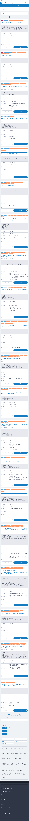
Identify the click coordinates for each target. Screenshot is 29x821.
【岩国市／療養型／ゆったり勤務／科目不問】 (11, 22)
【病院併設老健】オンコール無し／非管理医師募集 (12, 613)
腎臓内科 (21, 753)
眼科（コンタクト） (5, 763)
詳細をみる (20, 47)
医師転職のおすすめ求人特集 (11, 807)
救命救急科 (24, 764)
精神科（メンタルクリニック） (20, 763)
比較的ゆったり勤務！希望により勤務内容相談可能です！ (14, 461)
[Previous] (1, 5)
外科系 (3, 755)
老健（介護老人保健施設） (21, 773)
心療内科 (3, 753)
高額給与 (14, 774)
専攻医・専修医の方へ (3, 807)
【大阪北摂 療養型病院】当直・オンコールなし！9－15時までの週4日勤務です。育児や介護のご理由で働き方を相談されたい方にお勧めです (14, 572)
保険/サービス (3, 794)
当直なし (3, 741)
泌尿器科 (8, 764)
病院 (16, 741)
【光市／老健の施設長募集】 (7, 55)
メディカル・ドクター (5, 773)
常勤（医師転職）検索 (6, 785)
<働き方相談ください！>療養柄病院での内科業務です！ (14, 493)
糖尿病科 (16, 753)
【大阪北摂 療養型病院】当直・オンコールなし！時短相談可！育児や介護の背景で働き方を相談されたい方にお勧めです (14, 530)
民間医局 (2, 1)
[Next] (27, 5)
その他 (25, 753)
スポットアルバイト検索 (6, 791)
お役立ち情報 (3, 799)
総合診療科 (12, 753)
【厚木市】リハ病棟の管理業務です (9, 185)
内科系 (3, 750)
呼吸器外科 (3, 758)
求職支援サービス (3, 804)
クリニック (4, 743)
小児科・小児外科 (11, 763)
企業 (2, 774)
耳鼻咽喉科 (3, 764)
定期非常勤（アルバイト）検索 (7, 788)
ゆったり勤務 (19, 774)
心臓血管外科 (8, 758)
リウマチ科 (7, 753)
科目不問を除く (9, 774)
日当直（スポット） (5, 777)
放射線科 (12, 764)
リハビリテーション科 (18, 764)
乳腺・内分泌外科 (14, 758)
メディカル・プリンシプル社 (5, 813)
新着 (5, 774)
